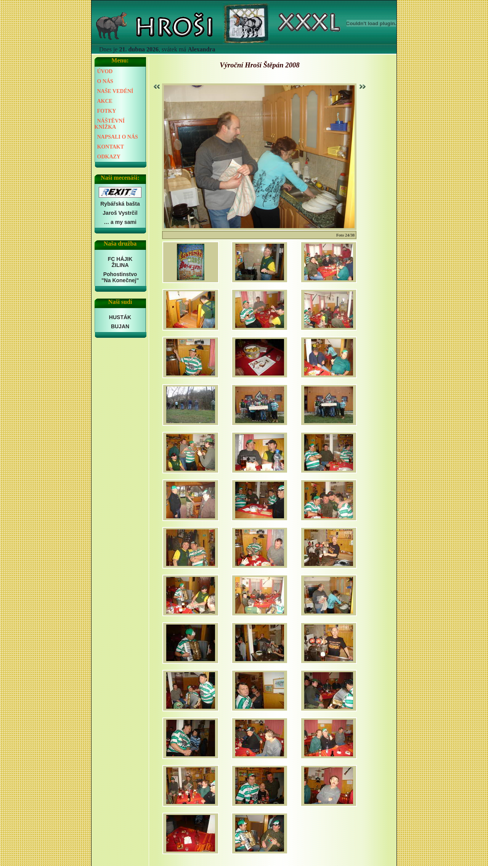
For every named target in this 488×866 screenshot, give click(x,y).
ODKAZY (108, 157)
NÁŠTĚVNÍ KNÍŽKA (110, 124)
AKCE (104, 101)
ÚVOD (105, 71)
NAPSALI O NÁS (117, 137)
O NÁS (105, 81)
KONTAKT (110, 147)
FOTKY (106, 111)
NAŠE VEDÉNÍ (115, 91)
